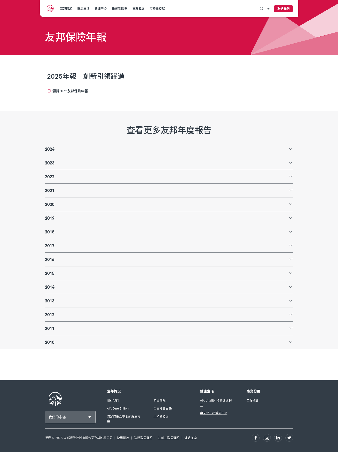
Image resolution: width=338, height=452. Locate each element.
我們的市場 (57, 417)
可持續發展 (157, 8)
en (268, 8)
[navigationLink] (50, 8)
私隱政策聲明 (143, 438)
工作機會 (253, 400)
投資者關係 (119, 8)
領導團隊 (159, 400)
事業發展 (138, 8)
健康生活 (83, 8)
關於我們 (113, 400)
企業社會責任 (162, 408)
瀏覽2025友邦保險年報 (70, 91)
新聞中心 (101, 8)
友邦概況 (66, 8)
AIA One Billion (118, 408)
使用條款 (123, 438)
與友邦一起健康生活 (213, 413)
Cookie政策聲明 (168, 438)
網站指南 (191, 438)
